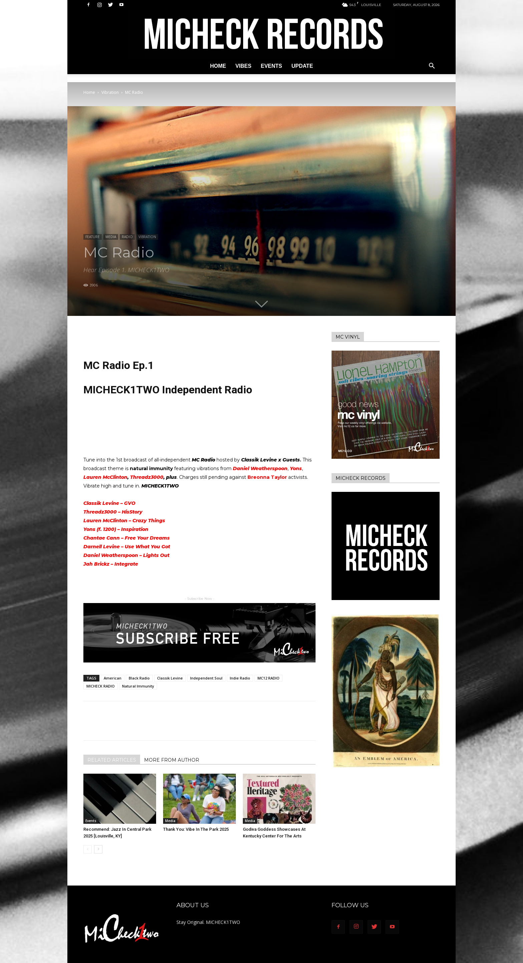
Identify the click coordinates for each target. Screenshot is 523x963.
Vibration (110, 92)
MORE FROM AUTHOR (171, 760)
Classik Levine (170, 678)
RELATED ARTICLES (111, 760)
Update (302, 66)
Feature (92, 236)
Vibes (243, 66)
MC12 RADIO (268, 678)
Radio (127, 236)
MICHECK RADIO (100, 686)
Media (110, 236)
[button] (432, 66)
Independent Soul (206, 678)
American (112, 678)
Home (218, 66)
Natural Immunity (138, 686)
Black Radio (139, 678)
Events (271, 66)
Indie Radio (240, 678)
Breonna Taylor (267, 477)
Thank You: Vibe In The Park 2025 (196, 829)
